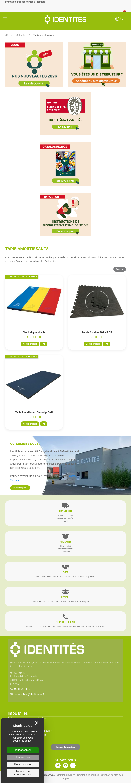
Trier (119, 269)
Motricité (20, 35)
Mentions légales (66, 775)
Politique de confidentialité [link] (22, 773)
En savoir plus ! (20, 487)
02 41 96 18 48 (22, 689)
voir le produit (30, 344)
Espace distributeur (65, 747)
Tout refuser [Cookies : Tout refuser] (23, 757)
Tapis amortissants (43, 35)
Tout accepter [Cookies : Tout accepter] (22, 750)
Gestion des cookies (88, 775)
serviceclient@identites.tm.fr (29, 694)
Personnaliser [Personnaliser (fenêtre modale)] (22, 764)
